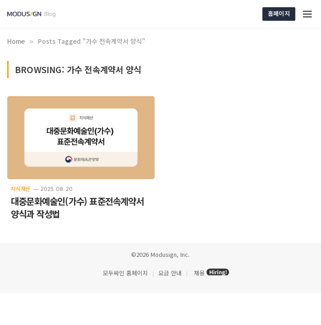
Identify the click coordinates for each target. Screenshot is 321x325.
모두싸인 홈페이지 (124, 273)
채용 (199, 273)
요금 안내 (170, 273)
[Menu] (308, 14)
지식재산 (20, 188)
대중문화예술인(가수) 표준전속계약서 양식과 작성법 (77, 207)
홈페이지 (279, 13)
